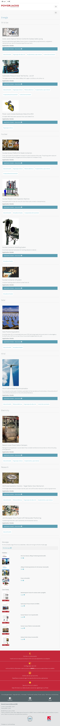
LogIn (4, 1)
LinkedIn (30, 699)
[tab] (30, 48)
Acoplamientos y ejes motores (34, 54)
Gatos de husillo (7, 54)
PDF (22, 558)
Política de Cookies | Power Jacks (36, 694)
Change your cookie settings (8, 724)
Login (23, 595)
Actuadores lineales (18, 213)
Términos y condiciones (52, 694)
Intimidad (23, 694)
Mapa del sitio (16, 694)
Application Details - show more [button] (13, 49)
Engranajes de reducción (19, 54)
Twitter (50, 699)
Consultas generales (6, 694)
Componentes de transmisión (10, 94)
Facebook (10, 699)
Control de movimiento (49, 54)
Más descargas (7, 548)
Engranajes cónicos (18, 90)
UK (16, 704)
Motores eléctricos (29, 90)
